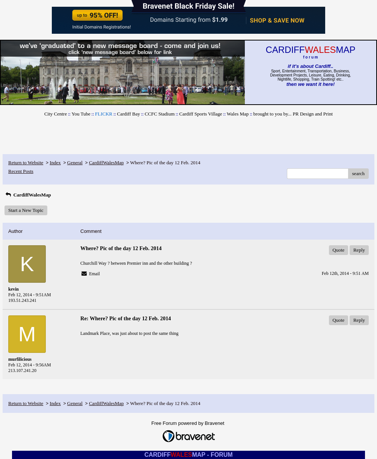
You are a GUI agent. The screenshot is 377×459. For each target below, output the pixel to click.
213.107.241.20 (22, 370)
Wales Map (238, 114)
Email (94, 273)
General (75, 162)
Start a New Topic (26, 210)
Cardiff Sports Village (200, 114)
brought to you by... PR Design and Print (293, 114)
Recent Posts (20, 171)
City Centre (55, 114)
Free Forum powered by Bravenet (188, 423)
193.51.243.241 (22, 300)
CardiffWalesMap (106, 162)
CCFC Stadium (160, 114)
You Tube (80, 114)
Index (55, 162)
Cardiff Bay (128, 114)
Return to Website (25, 162)
